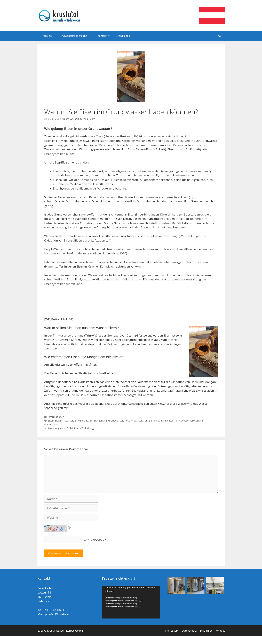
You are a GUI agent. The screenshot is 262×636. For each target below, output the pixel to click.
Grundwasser (115, 420)
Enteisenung (81, 420)
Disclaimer (206, 630)
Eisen (51, 420)
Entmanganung (98, 420)
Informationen (56, 416)
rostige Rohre (151, 420)
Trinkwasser (167, 420)
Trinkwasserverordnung (189, 420)
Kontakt (105, 36)
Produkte (50, 36)
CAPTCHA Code (94, 540)
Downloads (123, 35)
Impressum (171, 630)
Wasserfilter (51, 424)
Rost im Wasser (133, 420)
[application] (131, 602)
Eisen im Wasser (64, 420)
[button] (55, 36)
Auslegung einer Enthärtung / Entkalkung (71, 428)
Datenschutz (189, 630)
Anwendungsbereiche (78, 36)
